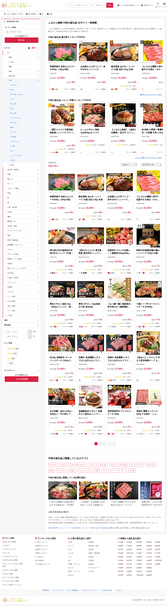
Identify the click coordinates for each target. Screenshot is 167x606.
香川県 (150, 565)
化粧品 (92, 565)
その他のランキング (44, 565)
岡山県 (150, 550)
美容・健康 (11, 306)
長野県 (130, 576)
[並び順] (151, 165)
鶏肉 (10, 71)
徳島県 (150, 561)
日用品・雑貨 (12, 226)
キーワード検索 (10, 27)
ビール (71, 568)
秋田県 (121, 557)
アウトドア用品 (12, 254)
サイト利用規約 (71, 596)
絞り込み (21, 40)
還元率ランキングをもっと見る (151, 94)
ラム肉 (11, 62)
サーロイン (14, 85)
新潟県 (130, 557)
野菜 (9, 193)
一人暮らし (40, 557)
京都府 (140, 561)
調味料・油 (11, 221)
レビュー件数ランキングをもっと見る (148, 158)
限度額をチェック (126, 5)
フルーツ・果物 (12, 188)
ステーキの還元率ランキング (77, 529)
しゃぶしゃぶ (14, 141)
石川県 (130, 565)
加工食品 (10, 273)
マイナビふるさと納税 (13, 582)
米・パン (10, 184)
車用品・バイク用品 (14, 259)
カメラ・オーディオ (14, 231)
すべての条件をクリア (21, 36)
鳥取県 (150, 543)
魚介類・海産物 (12, 170)
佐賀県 (159, 543)
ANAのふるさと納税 (12, 561)
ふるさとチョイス (11, 550)
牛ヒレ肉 (13, 104)
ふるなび (7, 546)
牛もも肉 (13, 113)
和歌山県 (141, 576)
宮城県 (121, 554)
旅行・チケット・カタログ (16, 268)
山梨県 (130, 572)
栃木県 (121, 572)
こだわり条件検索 (21, 379)
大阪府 (140, 565)
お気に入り (157, 6)
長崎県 (159, 546)
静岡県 (140, 546)
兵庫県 (140, 568)
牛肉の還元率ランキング (56, 529)
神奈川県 (131, 554)
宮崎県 (159, 557)
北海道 (121, 543)
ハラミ (12, 99)
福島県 (121, 565)
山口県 (150, 557)
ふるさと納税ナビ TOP (13, 14)
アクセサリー (94, 568)
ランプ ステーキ (15, 118)
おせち (71, 576)
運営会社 (41, 596)
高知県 (150, 572)
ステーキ (13, 132)
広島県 (150, 554)
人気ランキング (42, 543)
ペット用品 (11, 296)
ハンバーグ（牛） (16, 155)
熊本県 (159, 550)
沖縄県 (159, 565)
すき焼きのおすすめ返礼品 (98, 529)
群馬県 (121, 576)
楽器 (9, 235)
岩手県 (121, 550)
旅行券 (92, 550)
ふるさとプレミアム (12, 557)
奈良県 (140, 572)
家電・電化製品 (12, 240)
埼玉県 (130, 543)
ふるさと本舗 (9, 575)
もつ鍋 (12, 146)
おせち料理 (11, 301)
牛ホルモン (14, 123)
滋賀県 (140, 557)
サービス (10, 292)
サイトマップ (54, 596)
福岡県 (150, 576)
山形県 (121, 561)
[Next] (111, 444)
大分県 (159, 554)
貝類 (9, 174)
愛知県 (140, 550)
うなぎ (71, 554)
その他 (12, 160)
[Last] (116, 444)
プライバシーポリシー (91, 596)
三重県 (140, 554)
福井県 (130, 568)
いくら (71, 546)
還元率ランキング (43, 546)
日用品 (92, 561)
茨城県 (121, 568)
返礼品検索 (31, 14)
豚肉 (10, 57)
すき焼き (13, 137)
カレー (12, 151)
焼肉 (11, 127)
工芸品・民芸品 (12, 278)
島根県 (150, 546)
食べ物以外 (40, 561)
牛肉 (10, 80)
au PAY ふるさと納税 (12, 571)
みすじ (12, 108)
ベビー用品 (11, 311)
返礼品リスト (147, 5)
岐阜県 (140, 543)
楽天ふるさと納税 (11, 543)
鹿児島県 (159, 561)
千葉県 (130, 546)
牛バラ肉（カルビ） (17, 94)
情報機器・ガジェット (15, 245)
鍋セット (10, 179)
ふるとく (123, 596)
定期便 (9, 287)
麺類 (9, 217)
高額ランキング (42, 554)
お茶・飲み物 (12, 207)
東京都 (130, 550)
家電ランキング (42, 550)
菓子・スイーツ (75, 572)
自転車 (9, 264)
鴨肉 (10, 67)
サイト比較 (9, 539)
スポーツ (10, 249)
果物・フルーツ (75, 565)
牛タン (12, 90)
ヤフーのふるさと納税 (13, 578)
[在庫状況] (129, 165)
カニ (71, 550)
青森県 (121, 546)
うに (71, 557)
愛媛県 (150, 568)
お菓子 (9, 212)
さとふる (7, 554)
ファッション (12, 282)
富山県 (130, 561)
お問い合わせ (110, 596)
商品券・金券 (94, 546)
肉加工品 (12, 76)
